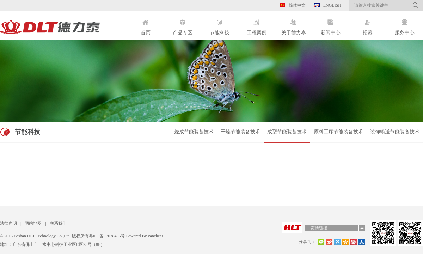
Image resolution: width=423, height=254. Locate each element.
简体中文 (293, 5)
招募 (367, 24)
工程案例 (256, 24)
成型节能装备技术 (287, 131)
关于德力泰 (293, 24)
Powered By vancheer (144, 236)
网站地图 (33, 223)
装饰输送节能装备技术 (394, 131)
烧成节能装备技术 (194, 131)
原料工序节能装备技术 (338, 131)
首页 (145, 24)
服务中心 (404, 24)
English (327, 5)
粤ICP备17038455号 (107, 236)
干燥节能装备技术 (240, 131)
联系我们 (58, 223)
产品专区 (182, 24)
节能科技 (219, 24)
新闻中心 (330, 24)
